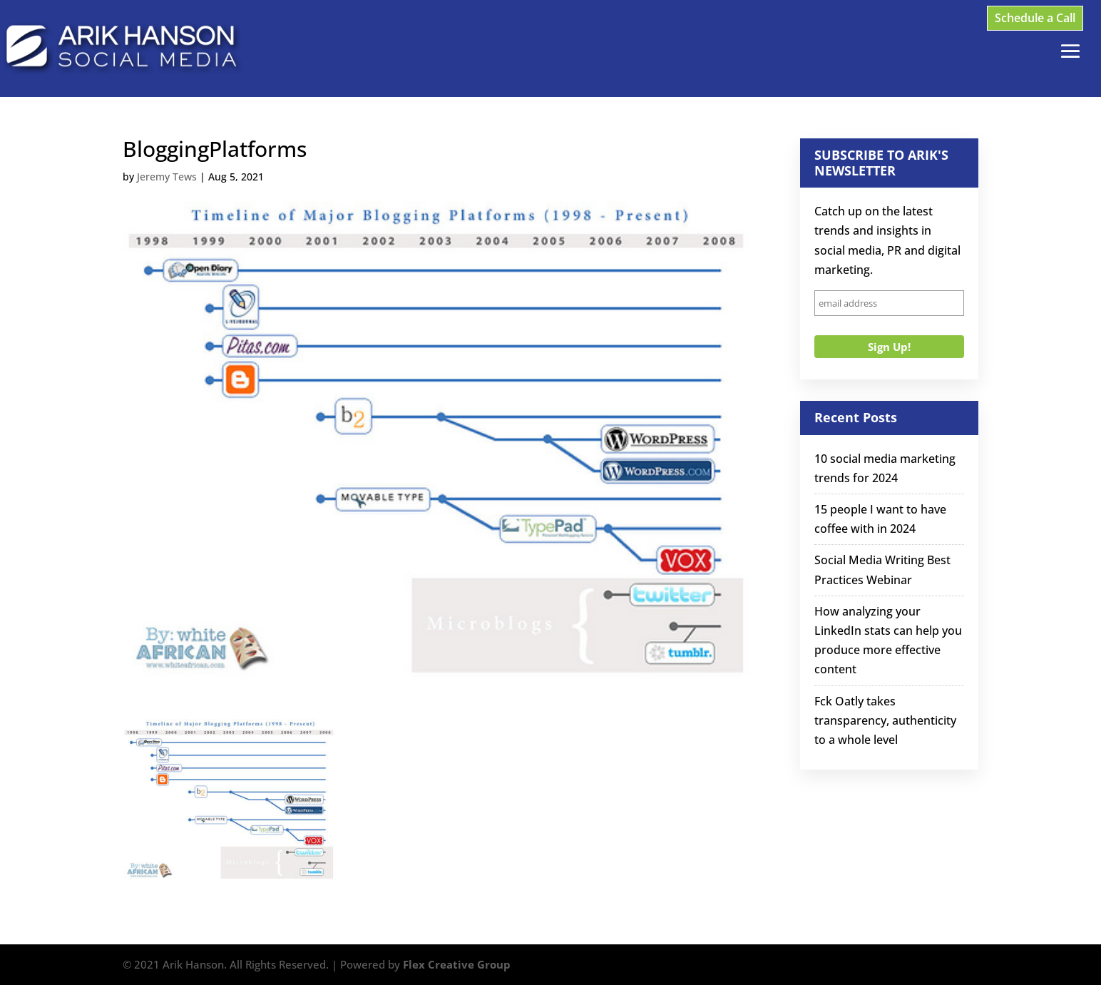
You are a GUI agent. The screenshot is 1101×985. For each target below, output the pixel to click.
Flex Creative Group (457, 964)
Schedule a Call (1035, 18)
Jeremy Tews (167, 176)
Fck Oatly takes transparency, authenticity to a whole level (885, 720)
